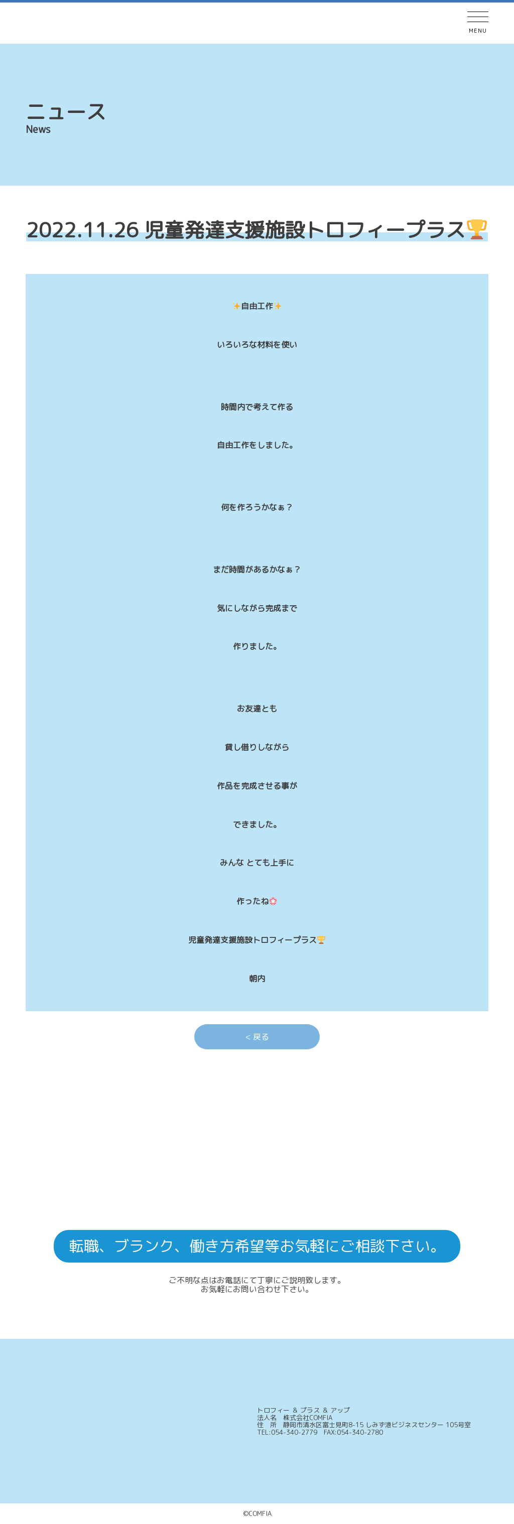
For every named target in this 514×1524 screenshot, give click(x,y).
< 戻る (257, 1036)
